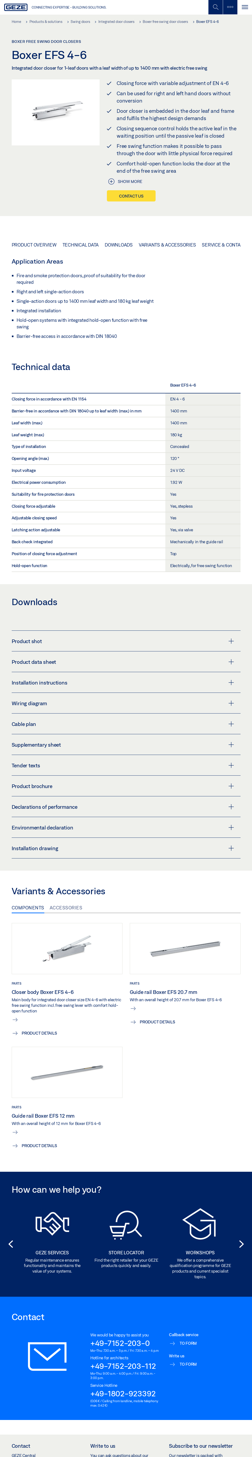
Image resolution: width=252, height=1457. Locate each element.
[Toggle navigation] (244, 7)
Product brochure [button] (123, 786)
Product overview (34, 245)
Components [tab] (28, 907)
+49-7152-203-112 (123, 1366)
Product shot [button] (123, 641)
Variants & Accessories (167, 245)
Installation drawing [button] (123, 848)
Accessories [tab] (66, 907)
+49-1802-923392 (123, 1393)
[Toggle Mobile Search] (215, 7)
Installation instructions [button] (123, 683)
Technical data (81, 245)
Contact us (131, 196)
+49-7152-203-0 (120, 1343)
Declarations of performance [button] (123, 807)
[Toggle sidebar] (230, 7)
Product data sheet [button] (123, 662)
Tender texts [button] (123, 765)
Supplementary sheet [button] (123, 745)
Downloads (119, 245)
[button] (9, 1244)
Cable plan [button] (123, 724)
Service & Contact (224, 245)
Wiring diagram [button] (123, 703)
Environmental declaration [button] (123, 827)
